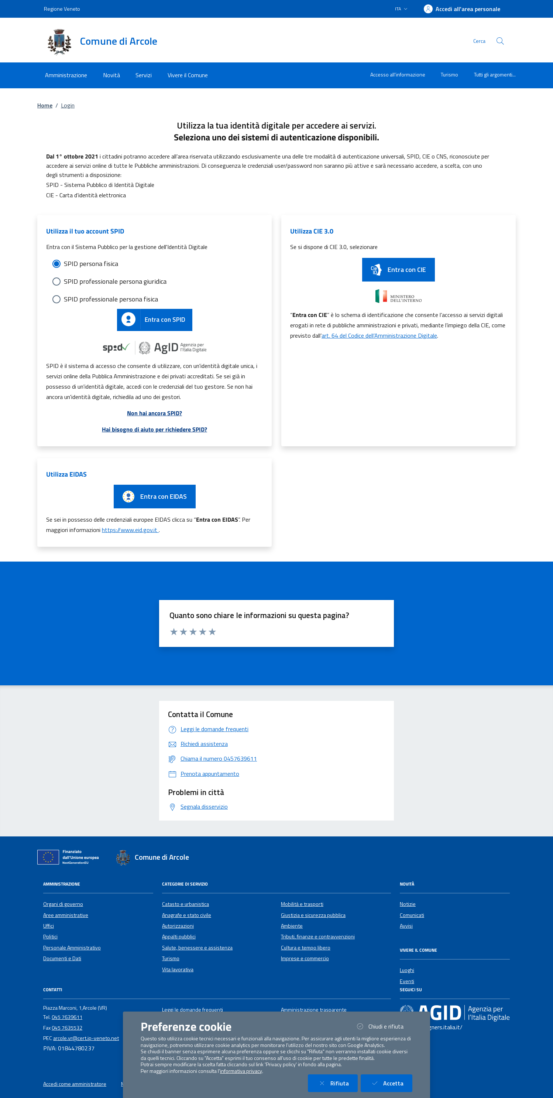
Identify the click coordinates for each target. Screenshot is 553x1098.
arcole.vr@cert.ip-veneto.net (86, 1038)
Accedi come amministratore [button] (74, 1084)
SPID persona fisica (91, 264)
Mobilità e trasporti (302, 904)
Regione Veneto (62, 9)
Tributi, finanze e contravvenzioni (318, 936)
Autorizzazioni (178, 926)
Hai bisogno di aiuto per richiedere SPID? (154, 429)
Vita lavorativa (177, 969)
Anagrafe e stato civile (186, 915)
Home (44, 105)
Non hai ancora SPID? (154, 413)
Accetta (391, 1083)
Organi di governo (63, 904)
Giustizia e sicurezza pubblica (313, 915)
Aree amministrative (65, 915)
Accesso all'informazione (397, 74)
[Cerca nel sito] (500, 41)
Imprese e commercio (305, 958)
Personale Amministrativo (72, 948)
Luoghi (407, 970)
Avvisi (406, 926)
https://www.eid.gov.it (130, 529)
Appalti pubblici (179, 936)
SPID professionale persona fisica (111, 299)
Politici (50, 936)
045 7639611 (67, 1017)
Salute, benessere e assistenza (197, 948)
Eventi (407, 981)
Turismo (449, 74)
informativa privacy (241, 1071)
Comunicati (412, 915)
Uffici (48, 926)
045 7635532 (67, 1028)
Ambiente (292, 926)
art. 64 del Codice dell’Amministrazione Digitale (379, 335)
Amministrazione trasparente (314, 1010)
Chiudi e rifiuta (383, 1026)
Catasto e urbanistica (185, 904)
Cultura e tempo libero (305, 948)
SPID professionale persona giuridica (115, 281)
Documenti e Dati (62, 958)
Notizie (408, 904)
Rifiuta (337, 1083)
